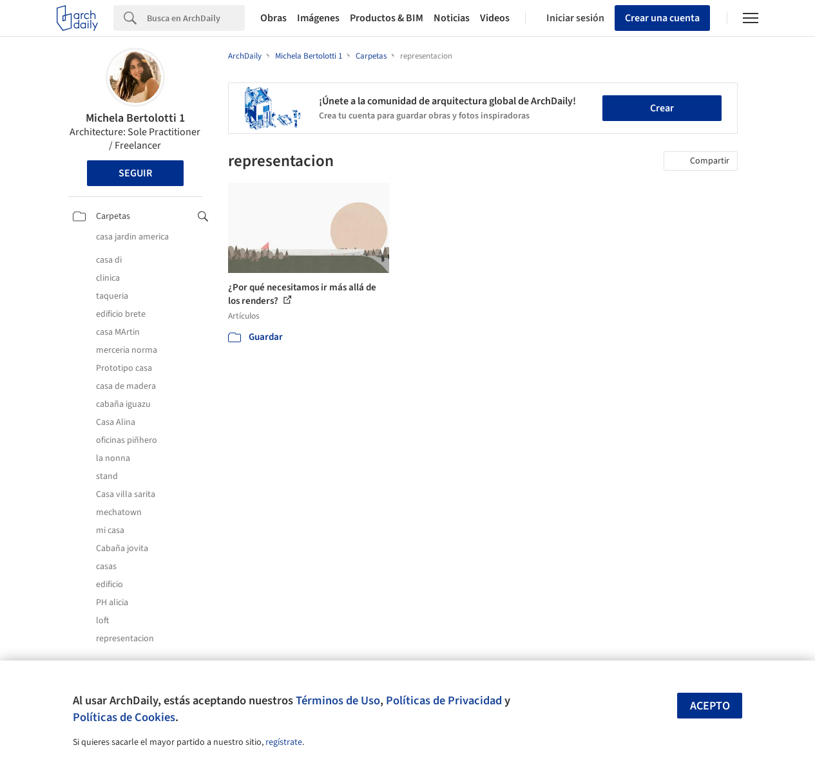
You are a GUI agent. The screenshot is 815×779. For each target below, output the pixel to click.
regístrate (283, 742)
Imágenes (318, 18)
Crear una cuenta (662, 18)
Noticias (452, 18)
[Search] (196, 18)
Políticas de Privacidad (444, 700)
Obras (273, 18)
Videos (495, 18)
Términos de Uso (338, 700)
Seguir (135, 173)
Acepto (710, 706)
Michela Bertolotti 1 (135, 118)
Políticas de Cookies (124, 717)
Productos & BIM (386, 18)
